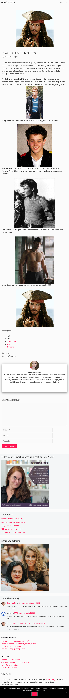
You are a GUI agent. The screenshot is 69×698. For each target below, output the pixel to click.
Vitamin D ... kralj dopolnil (11, 660)
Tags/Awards (10, 356)
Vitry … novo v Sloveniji (10, 526)
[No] (67, 692)
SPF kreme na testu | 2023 (11, 529)
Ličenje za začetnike (9, 667)
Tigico (9, 344)
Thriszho (10, 347)
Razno (7, 353)
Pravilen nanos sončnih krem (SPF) (15, 641)
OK (34, 694)
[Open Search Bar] (61, 2)
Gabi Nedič (11, 603)
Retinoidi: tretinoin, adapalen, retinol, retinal (18, 644)
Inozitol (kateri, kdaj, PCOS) (12, 519)
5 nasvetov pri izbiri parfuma (13, 532)
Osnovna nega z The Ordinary (13, 646)
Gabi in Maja (51, 679)
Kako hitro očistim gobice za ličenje (15, 662)
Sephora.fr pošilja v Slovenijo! (13, 522)
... (34, 386)
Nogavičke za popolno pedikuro (13, 649)
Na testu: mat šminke (10, 665)
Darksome (11, 341)
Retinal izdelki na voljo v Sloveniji (32, 623)
